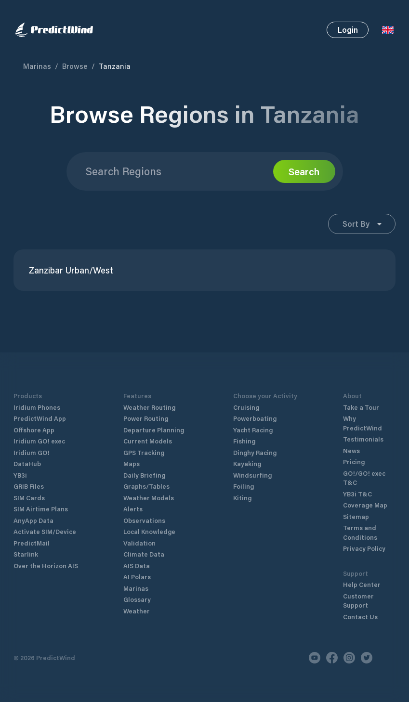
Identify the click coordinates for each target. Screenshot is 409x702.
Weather (136, 611)
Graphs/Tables (146, 486)
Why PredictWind (362, 423)
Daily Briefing (144, 475)
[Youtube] (314, 657)
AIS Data (136, 565)
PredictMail (31, 543)
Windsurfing (252, 475)
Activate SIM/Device (44, 531)
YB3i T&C (357, 494)
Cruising (246, 407)
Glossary (137, 599)
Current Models (147, 441)
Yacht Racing (253, 430)
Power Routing (145, 418)
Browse (75, 66)
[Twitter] (366, 657)
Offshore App (33, 430)
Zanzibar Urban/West (71, 270)
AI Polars (137, 576)
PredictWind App (39, 418)
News (351, 450)
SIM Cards (29, 498)
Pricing (354, 461)
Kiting (242, 498)
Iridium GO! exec (39, 441)
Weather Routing (149, 407)
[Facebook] (332, 657)
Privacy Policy (364, 548)
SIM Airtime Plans (40, 509)
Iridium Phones (36, 407)
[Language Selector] (387, 29)
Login (348, 30)
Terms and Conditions (360, 532)
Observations (144, 520)
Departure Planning (153, 430)
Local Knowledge (149, 531)
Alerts (133, 509)
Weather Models (148, 498)
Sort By (362, 224)
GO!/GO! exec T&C (364, 478)
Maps (131, 463)
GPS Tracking (143, 452)
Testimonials (363, 439)
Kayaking (247, 463)
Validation (139, 543)
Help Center (362, 584)
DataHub (27, 463)
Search (304, 171)
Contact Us (360, 616)
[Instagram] (349, 657)
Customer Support (358, 601)
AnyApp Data (33, 520)
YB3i (20, 475)
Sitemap (356, 516)
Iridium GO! (31, 452)
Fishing (244, 441)
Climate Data (143, 554)
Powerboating (255, 418)
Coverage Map (365, 505)
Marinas (37, 66)
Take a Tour (361, 407)
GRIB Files (28, 486)
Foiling (243, 486)
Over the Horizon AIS (45, 565)
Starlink (25, 554)
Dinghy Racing (255, 452)
